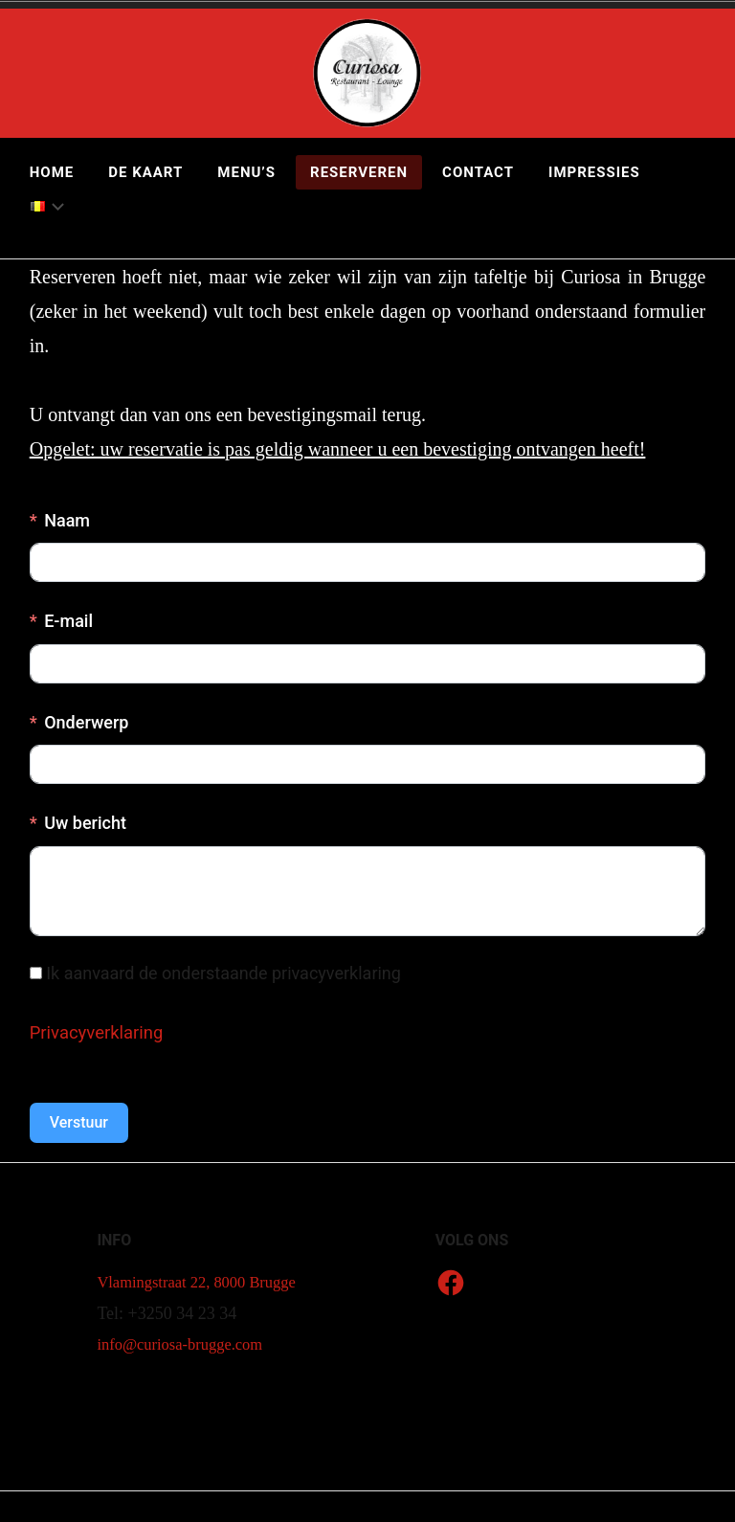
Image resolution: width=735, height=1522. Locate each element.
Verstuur (79, 1122)
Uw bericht (85, 823)
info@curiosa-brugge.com (187, 1374)
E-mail (68, 621)
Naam (67, 520)
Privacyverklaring (102, 1031)
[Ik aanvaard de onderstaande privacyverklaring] (36, 973)
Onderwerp (86, 722)
